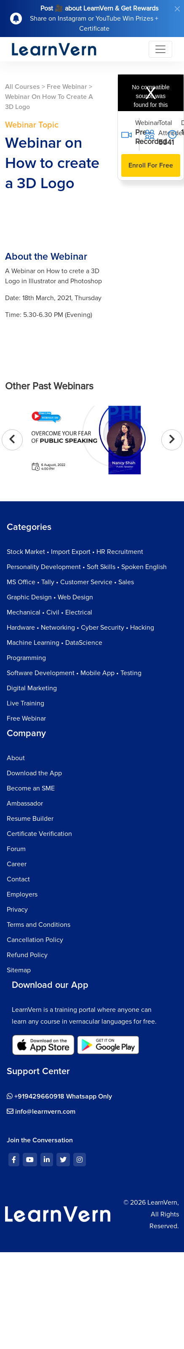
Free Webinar (67, 86)
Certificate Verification (39, 834)
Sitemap (19, 970)
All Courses (22, 86)
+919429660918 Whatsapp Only (59, 1096)
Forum (16, 849)
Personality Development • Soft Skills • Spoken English (87, 567)
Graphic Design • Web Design (50, 597)
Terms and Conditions (38, 925)
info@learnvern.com (41, 1111)
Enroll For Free (150, 165)
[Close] (177, 9)
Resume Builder (30, 818)
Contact (18, 879)
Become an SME (31, 788)
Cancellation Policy (35, 940)
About (16, 758)
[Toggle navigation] (160, 49)
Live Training (25, 703)
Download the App (34, 773)
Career (17, 864)
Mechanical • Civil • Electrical (49, 612)
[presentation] (12, 439)
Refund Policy (27, 955)
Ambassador (25, 803)
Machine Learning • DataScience (54, 643)
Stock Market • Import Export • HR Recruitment (75, 552)
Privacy (17, 909)
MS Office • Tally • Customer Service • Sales (70, 582)
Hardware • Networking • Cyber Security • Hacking (80, 627)
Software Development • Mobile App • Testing (74, 673)
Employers (22, 894)
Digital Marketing (32, 688)
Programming (26, 658)
